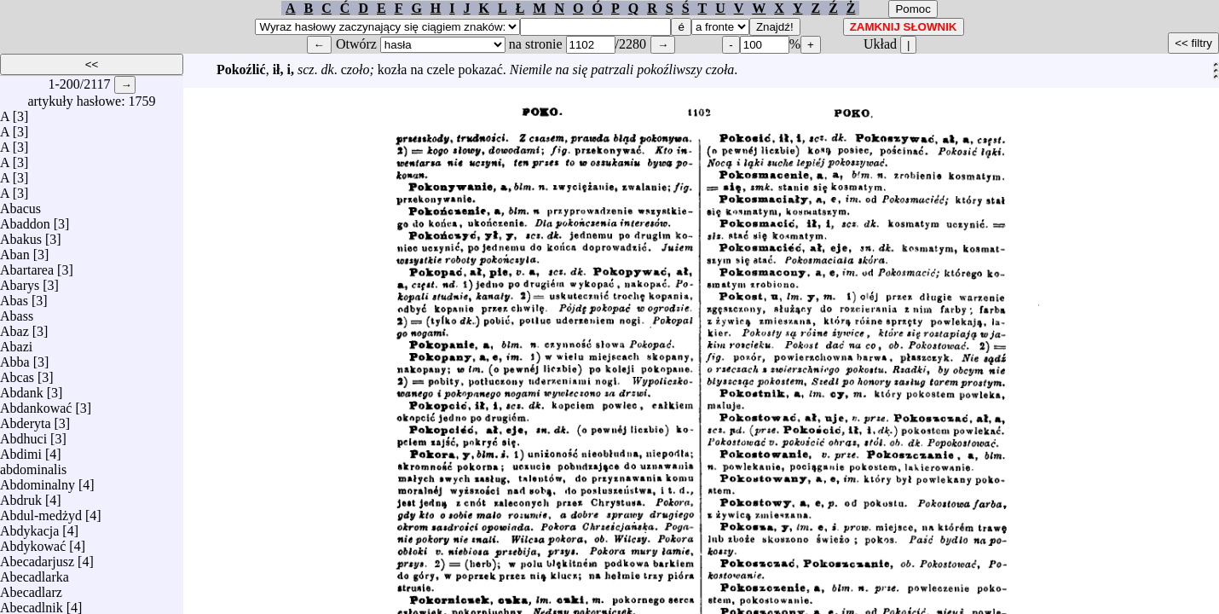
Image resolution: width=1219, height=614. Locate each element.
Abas (14, 296)
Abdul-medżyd (41, 511)
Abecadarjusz (37, 557)
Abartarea (27, 265)
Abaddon (25, 219)
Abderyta (25, 419)
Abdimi (21, 450)
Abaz (14, 327)
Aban (15, 250)
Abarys (19, 281)
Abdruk (21, 496)
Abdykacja (29, 526)
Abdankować (36, 404)
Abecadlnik (31, 603)
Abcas (17, 373)
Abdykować (33, 542)
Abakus (21, 235)
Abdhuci (23, 434)
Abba (15, 357)
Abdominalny (37, 480)
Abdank (21, 388)
